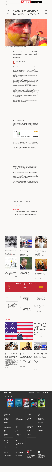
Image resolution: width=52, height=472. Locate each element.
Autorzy (39, 426)
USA (5, 443)
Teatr (16, 431)
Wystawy (17, 430)
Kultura (22, 4)
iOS (27, 454)
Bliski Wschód (6, 444)
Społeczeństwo (40, 418)
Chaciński (28, 417)
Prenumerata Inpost (32, 392)
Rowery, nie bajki (29, 432)
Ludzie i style (40, 414)
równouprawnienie (27, 201)
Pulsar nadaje (29, 435)
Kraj (12, 4)
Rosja (5, 446)
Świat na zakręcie (29, 427)
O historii (28, 430)
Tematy (39, 427)
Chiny (5, 447)
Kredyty (17, 418)
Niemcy (21, 201)
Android (29, 454)
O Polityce (5, 457)
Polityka (5, 413)
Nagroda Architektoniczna (20, 435)
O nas (39, 429)
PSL (4, 431)
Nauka (25, 4)
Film (16, 427)
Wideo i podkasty (33, 4)
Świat (15, 4)
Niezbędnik (6, 422)
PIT (16, 414)
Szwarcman (29, 414)
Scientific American (7, 417)
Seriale (17, 428)
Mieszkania (17, 413)
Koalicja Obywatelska (7, 427)
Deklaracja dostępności (19, 455)
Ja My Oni (5, 421)
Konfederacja (6, 434)
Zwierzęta (39, 423)
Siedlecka (28, 413)
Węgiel (17, 415)
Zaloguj (44, 1)
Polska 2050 (6, 432)
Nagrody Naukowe (18, 447)
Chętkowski (29, 418)
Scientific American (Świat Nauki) (20, 444)
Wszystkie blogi (29, 419)
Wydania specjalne (7, 414)
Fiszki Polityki (40, 454)
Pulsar (17, 442)
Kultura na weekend (30, 426)
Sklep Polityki (40, 430)
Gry (16, 432)
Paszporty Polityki (18, 434)
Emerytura (17, 417)
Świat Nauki (6, 419)
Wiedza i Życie (6, 418)
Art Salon (17, 436)
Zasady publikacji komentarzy (20, 452)
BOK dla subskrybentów (7, 455)
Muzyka (17, 426)
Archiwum (40, 425)
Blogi (28, 4)
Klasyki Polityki (40, 422)
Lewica (5, 430)
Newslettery (40, 413)
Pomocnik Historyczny (7, 415)
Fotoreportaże (40, 415)
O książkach (29, 428)
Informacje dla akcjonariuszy (20, 457)
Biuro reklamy (6, 452)
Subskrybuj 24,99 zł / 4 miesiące (36, 2)
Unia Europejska (6, 442)
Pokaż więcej (26, 373)
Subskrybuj (35, 136)
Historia (39, 417)
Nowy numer (9, 4)
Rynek (19, 4)
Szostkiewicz (29, 415)
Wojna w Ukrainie (7, 440)
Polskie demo (29, 434)
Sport (39, 421)
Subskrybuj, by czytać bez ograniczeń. (22, 62)
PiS (4, 428)
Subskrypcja (38, 392)
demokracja (16, 201)
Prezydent (6, 435)
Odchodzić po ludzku (41, 419)
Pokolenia (38, 4)
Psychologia (29, 431)
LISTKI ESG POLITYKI (19, 419)
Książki (17, 424)
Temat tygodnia (29, 424)
